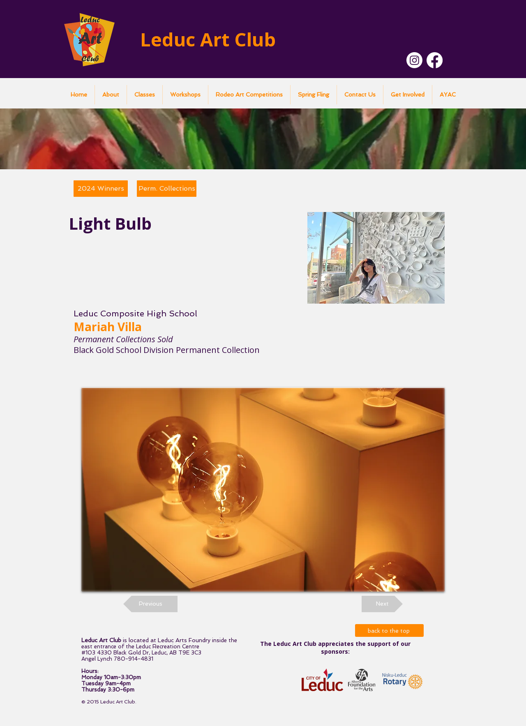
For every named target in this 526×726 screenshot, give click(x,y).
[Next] (382, 604)
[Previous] (150, 604)
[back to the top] (389, 630)
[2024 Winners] (101, 188)
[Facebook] (435, 60)
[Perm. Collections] (166, 188)
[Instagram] (414, 60)
